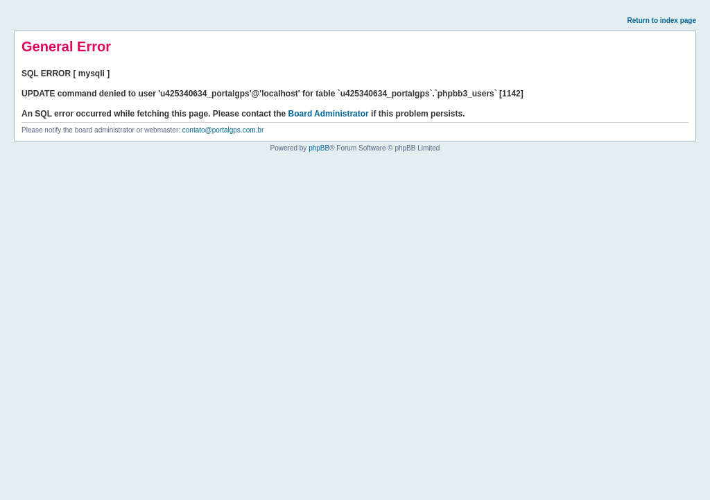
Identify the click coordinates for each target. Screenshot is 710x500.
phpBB (319, 148)
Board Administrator (328, 114)
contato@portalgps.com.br (222, 130)
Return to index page (661, 20)
